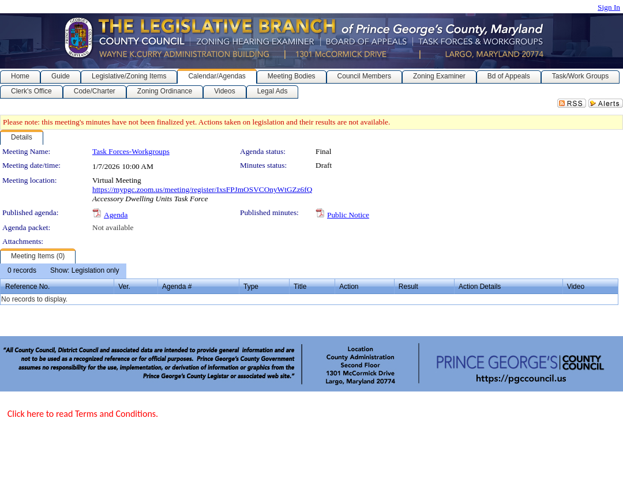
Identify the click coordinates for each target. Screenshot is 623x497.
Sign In (609, 7)
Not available (112, 227)
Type (250, 287)
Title (300, 287)
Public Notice (348, 214)
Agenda (115, 214)
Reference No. (27, 287)
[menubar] (63, 270)
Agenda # (177, 287)
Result (408, 287)
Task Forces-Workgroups (131, 151)
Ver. (124, 287)
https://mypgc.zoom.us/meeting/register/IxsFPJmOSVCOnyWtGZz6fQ (202, 189)
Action (348, 287)
